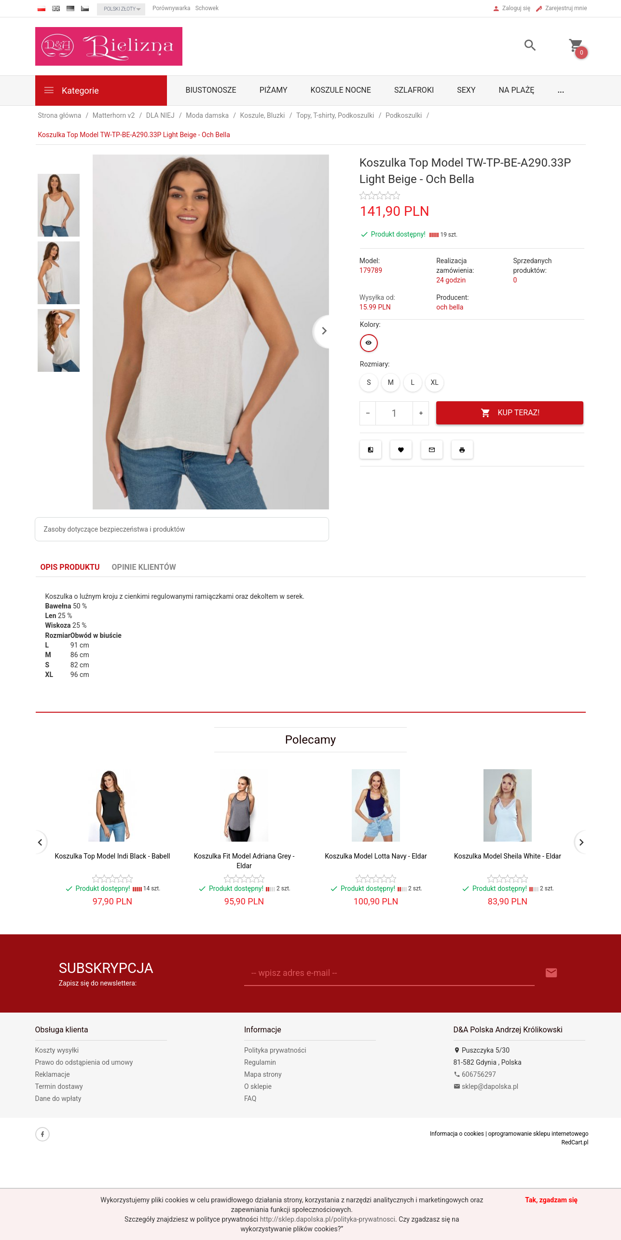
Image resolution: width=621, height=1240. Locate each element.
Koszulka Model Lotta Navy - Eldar (376, 856)
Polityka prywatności (275, 1050)
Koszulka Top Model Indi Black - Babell (112, 856)
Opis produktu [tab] (70, 567)
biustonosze (211, 90)
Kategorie (71, 90)
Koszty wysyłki (57, 1050)
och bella (449, 307)
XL (435, 382)
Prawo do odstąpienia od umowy (84, 1062)
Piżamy (274, 90)
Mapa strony (263, 1074)
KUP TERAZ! (510, 413)
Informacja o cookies (457, 1133)
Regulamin (260, 1062)
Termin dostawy (59, 1086)
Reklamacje (52, 1074)
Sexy (466, 90)
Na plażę (517, 90)
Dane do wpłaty (58, 1098)
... (560, 90)
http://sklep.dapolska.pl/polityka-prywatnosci (327, 1219)
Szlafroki (414, 90)
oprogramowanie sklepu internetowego (538, 1133)
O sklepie (258, 1086)
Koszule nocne (341, 90)
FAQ (250, 1098)
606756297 (475, 1074)
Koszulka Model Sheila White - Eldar (507, 856)
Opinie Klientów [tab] (144, 567)
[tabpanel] (311, 645)
